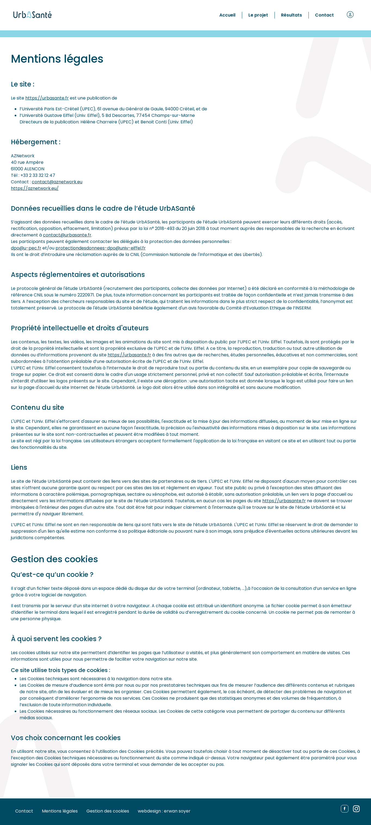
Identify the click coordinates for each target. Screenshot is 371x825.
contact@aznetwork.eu (57, 182)
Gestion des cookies (107, 811)
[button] (350, 15)
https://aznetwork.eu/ (35, 188)
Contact (324, 15)
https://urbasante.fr (47, 98)
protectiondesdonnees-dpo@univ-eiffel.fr (100, 248)
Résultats (291, 15)
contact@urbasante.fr (67, 235)
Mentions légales (60, 811)
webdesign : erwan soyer (164, 811)
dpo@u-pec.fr (26, 248)
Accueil (227, 15)
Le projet (258, 15)
